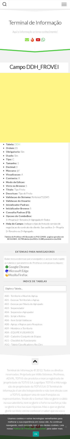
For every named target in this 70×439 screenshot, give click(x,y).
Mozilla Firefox (16, 275)
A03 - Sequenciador (14, 308)
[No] (65, 426)
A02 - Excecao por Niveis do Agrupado (24, 304)
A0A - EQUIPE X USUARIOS (19, 332)
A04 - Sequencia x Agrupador (19, 312)
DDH (17, 144)
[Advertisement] (35, 108)
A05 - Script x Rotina (15, 316)
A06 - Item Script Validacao (18, 320)
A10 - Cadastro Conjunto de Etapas (23, 336)
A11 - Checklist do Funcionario (20, 340)
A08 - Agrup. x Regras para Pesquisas (23, 324)
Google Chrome (17, 267)
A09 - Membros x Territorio (19, 328)
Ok (35, 434)
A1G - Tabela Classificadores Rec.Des (24, 344)
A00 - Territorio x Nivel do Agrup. (21, 295)
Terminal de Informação (35, 22)
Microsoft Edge (17, 271)
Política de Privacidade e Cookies (29, 428)
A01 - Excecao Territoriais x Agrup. (22, 300)
